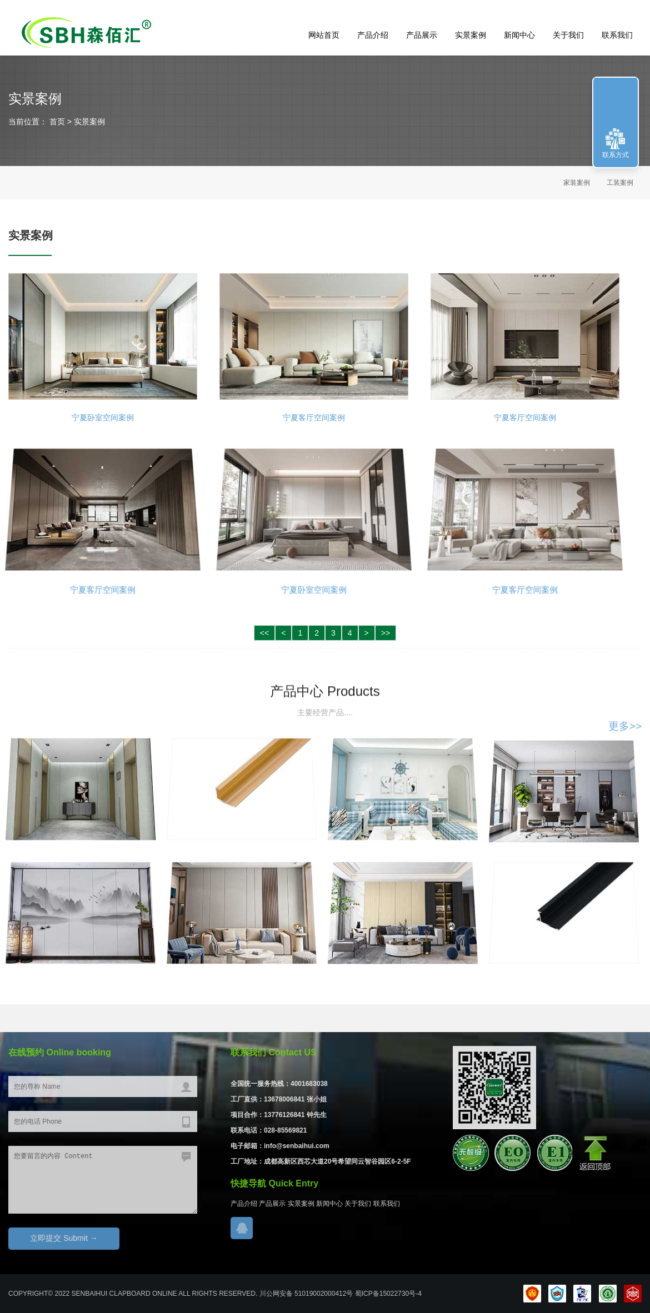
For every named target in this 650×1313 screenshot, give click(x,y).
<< (264, 632)
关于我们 (568, 35)
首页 (56, 121)
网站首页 (323, 35)
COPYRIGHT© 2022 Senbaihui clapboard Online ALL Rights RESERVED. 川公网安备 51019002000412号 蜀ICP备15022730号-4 (215, 1293)
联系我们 (617, 35)
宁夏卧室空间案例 (102, 415)
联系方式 (615, 155)
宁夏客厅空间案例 (313, 415)
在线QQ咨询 (242, 1228)
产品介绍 (372, 35)
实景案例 (470, 35)
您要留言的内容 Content (102, 1180)
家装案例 (576, 183)
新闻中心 (519, 35)
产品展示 (421, 35)
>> (385, 632)
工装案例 (620, 183)
